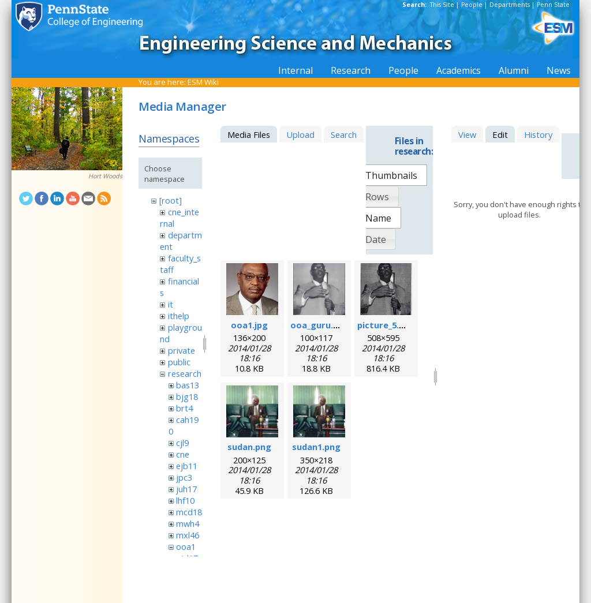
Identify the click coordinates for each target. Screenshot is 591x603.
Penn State (553, 5)
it (170, 304)
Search (344, 134)
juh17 (186, 489)
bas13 (187, 385)
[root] (170, 200)
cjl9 (182, 442)
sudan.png (249, 446)
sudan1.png (316, 446)
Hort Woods (105, 176)
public (179, 362)
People (471, 5)
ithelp (178, 315)
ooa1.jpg (249, 325)
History (538, 134)
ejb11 (186, 465)
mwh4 (187, 523)
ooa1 (186, 546)
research (184, 373)
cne (182, 454)
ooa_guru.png (319, 325)
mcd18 (189, 512)
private (181, 350)
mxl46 (187, 535)
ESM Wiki (203, 82)
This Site (442, 5)
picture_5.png (386, 325)
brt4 (184, 408)
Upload (300, 134)
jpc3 (184, 477)
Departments (509, 5)
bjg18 (187, 396)
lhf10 (185, 500)
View (467, 134)
